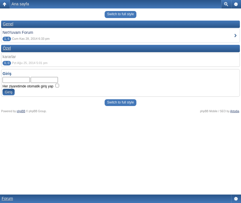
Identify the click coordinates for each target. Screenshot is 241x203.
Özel (7, 48)
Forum (7, 198)
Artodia (234, 111)
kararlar (9, 56)
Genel (8, 24)
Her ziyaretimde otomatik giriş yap (31, 86)
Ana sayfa (20, 4)
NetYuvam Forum (18, 32)
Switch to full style (120, 14)
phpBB (21, 111)
